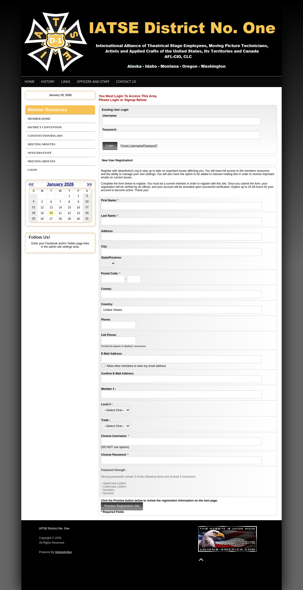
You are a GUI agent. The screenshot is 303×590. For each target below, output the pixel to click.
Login (32, 170)
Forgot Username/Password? (138, 145)
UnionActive (63, 552)
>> (89, 184)
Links (65, 81)
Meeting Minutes (41, 144)
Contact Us (126, 81)
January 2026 (60, 184)
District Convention (45, 127)
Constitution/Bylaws (45, 135)
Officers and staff (93, 81)
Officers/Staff (40, 152)
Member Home (39, 118)
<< (31, 184)
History (48, 81)
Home (30, 81)
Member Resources (47, 109)
